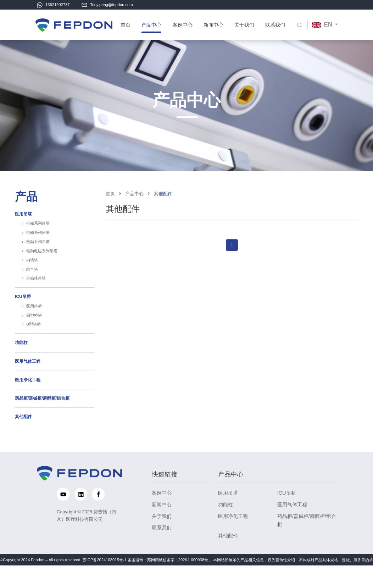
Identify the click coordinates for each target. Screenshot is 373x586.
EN (321, 24)
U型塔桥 (33, 336)
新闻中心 (212, 25)
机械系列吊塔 (38, 235)
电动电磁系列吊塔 (41, 263)
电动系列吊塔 (38, 254)
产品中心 (151, 25)
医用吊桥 (34, 318)
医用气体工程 (27, 373)
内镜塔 (32, 272)
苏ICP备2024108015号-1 (105, 569)
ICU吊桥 (23, 308)
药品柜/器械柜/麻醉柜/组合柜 (42, 410)
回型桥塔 (34, 327)
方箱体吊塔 (36, 290)
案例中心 (181, 25)
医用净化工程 (27, 391)
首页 (125, 25)
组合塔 (32, 281)
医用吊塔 (23, 226)
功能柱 (21, 354)
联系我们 (274, 25)
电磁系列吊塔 (38, 244)
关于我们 (243, 25)
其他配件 (23, 428)
